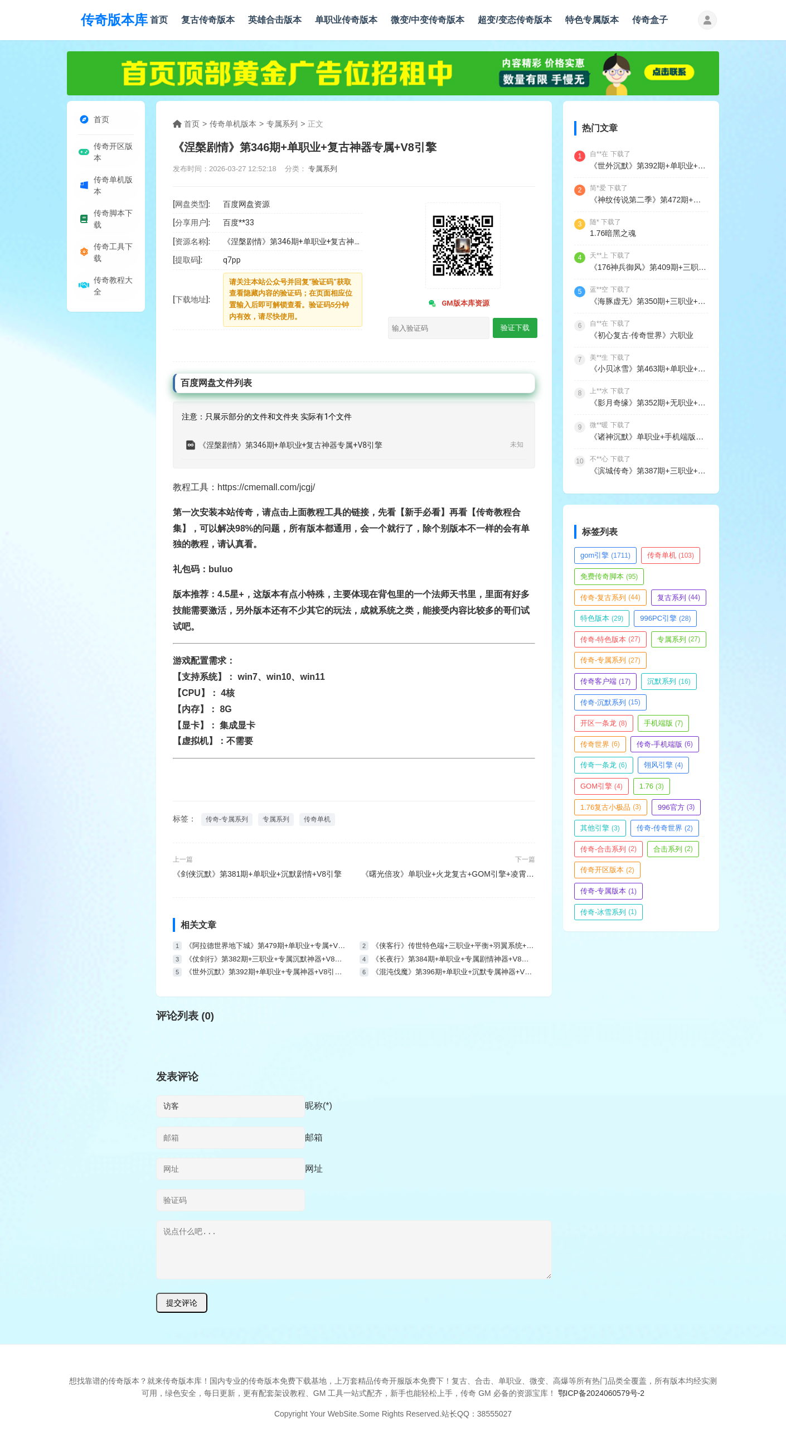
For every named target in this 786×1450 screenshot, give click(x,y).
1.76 (651, 786)
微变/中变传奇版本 (427, 20)
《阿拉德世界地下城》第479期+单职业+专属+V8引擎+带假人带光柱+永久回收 (266, 945)
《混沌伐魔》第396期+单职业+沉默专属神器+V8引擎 (453, 972)
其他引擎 (600, 828)
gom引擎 (605, 555)
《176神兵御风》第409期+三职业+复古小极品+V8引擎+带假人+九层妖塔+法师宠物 (649, 267)
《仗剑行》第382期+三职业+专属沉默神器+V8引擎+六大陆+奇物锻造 (266, 959)
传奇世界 (600, 744)
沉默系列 (668, 681)
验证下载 (515, 327)
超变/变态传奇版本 (514, 20)
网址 (314, 1168)
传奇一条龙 (603, 765)
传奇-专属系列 (227, 819)
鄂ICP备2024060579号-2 (601, 1393)
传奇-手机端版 (665, 744)
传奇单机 (317, 819)
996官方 (676, 807)
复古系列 (678, 597)
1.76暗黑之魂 (613, 233)
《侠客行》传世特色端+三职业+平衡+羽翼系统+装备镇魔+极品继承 (453, 945)
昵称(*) (318, 1105)
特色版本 (601, 618)
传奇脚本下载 (105, 223)
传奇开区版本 (105, 154)
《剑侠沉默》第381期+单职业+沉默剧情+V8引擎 (257, 873)
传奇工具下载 (105, 258)
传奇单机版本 (105, 188)
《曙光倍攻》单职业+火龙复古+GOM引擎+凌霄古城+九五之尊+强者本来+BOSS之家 (448, 873)
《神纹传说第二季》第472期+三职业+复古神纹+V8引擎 (649, 199)
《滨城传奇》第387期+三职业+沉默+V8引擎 (649, 470)
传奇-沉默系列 (610, 702)
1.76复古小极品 (610, 807)
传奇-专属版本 (608, 891)
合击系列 (673, 849)
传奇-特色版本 (610, 639)
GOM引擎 (601, 786)
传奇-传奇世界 (665, 828)
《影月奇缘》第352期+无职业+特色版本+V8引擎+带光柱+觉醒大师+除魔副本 (649, 402)
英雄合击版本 (275, 20)
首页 (159, 20)
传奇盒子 (650, 20)
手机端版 (663, 723)
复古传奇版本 (208, 20)
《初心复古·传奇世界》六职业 (641, 335)
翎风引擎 (663, 765)
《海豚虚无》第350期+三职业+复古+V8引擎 (649, 301)
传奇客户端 (605, 681)
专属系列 (282, 123)
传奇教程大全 (105, 293)
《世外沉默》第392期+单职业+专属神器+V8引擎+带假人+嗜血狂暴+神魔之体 (266, 972)
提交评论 (181, 1302)
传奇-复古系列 (610, 597)
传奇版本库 (114, 19)
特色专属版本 (592, 20)
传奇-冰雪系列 (608, 912)
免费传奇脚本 (609, 576)
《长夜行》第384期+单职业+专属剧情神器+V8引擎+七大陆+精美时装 (453, 959)
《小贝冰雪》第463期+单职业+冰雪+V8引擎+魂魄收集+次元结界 (649, 368)
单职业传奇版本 (346, 20)
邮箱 (314, 1137)
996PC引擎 (665, 618)
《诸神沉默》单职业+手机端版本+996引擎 (649, 436)
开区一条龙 (603, 723)
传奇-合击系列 (608, 849)
